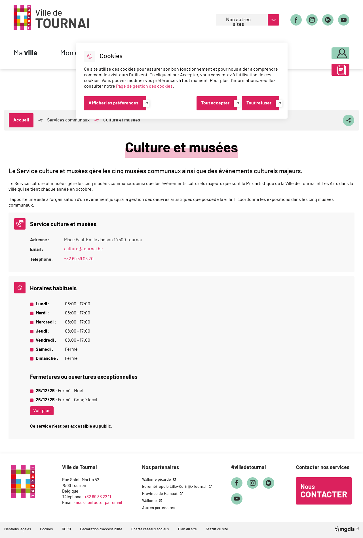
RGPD (66, 529)
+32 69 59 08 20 (79, 259)
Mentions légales (17, 529)
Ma (25, 53)
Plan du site (187, 529)
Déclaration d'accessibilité (101, 529)
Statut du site (217, 529)
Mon (325, 51)
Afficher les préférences (113, 103)
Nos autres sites (238, 21)
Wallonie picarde (157, 480)
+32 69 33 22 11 (98, 497)
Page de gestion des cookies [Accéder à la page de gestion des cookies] (144, 86)
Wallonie (150, 501)
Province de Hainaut (160, 494)
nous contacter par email (99, 503)
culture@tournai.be (83, 249)
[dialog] (182, 81)
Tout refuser (258, 103)
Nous (324, 491)
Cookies (46, 529)
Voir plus (41, 410)
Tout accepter (215, 103)
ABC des (325, 72)
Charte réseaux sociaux (150, 529)
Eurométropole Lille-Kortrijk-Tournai (174, 487)
